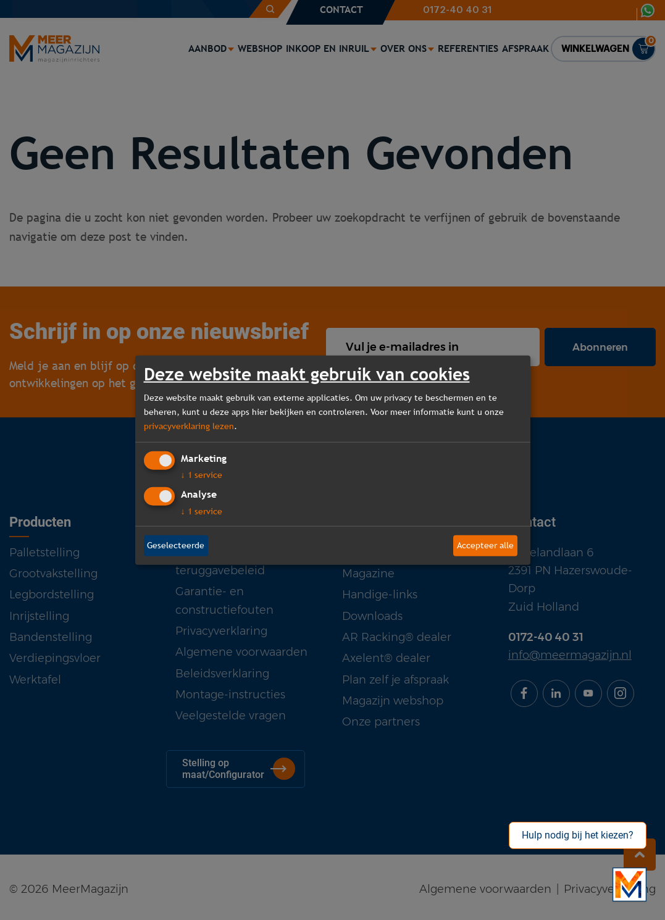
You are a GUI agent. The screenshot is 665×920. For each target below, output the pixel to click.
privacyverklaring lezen (189, 426)
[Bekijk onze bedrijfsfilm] (629, 884)
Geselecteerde (175, 545)
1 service (201, 475)
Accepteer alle (485, 545)
